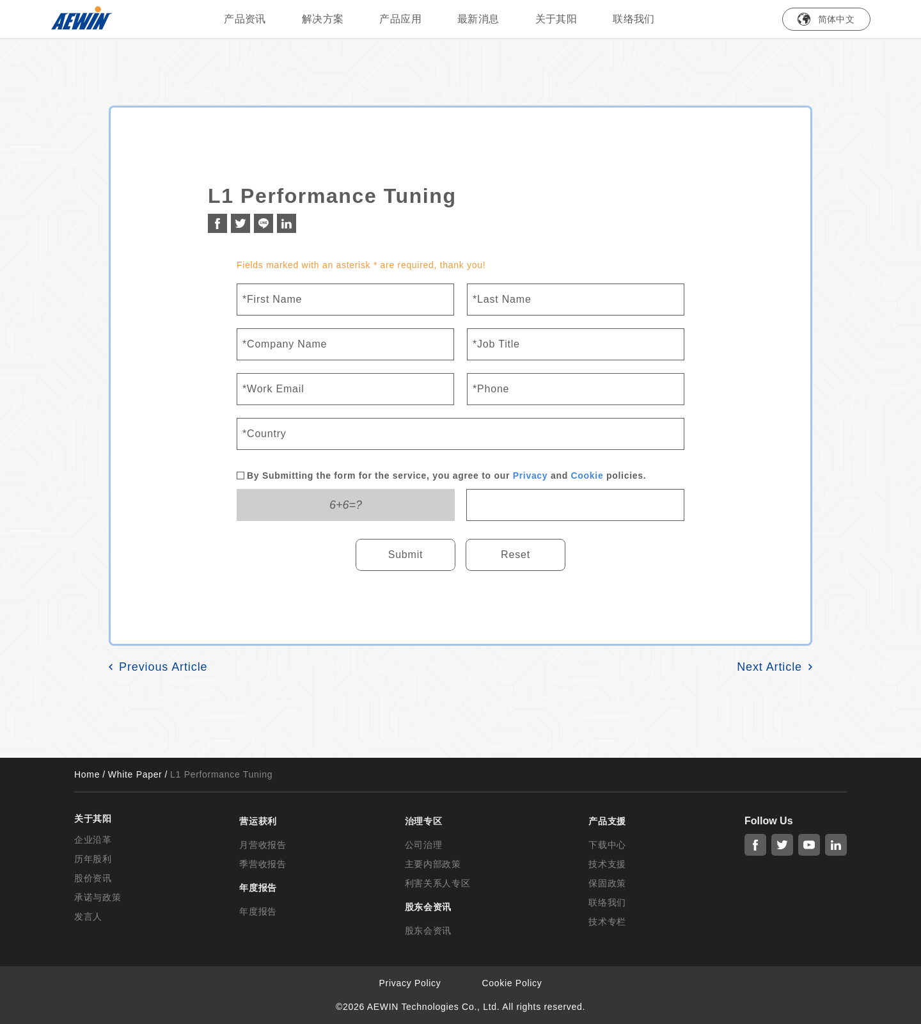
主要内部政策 (433, 864)
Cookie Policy (512, 983)
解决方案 (323, 18)
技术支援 (607, 864)
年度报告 (258, 911)
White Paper (135, 774)
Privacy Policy (410, 983)
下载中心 (607, 845)
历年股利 (93, 859)
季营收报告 (263, 864)
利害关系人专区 (438, 883)
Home (87, 774)
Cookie (587, 475)
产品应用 (400, 18)
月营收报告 (263, 845)
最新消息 (478, 18)
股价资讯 (93, 878)
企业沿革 (93, 840)
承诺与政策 (98, 897)
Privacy (530, 475)
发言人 (88, 916)
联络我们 (634, 18)
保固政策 (607, 883)
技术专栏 (607, 921)
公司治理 (424, 845)
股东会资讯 (428, 930)
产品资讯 (245, 18)
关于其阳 (556, 18)
